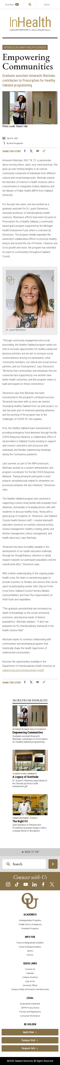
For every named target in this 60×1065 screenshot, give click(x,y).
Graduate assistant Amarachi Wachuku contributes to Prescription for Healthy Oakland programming (30, 739)
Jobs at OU (30, 981)
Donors (30, 955)
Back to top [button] (30, 851)
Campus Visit (28, 1040)
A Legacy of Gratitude (25, 776)
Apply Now (28, 1032)
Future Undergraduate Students (30, 942)
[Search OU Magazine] (8, 864)
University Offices (30, 985)
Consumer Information (30, 1016)
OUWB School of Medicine (30, 924)
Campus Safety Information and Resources (30, 989)
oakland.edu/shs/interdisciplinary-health (23, 670)
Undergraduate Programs (30, 920)
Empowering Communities (27, 732)
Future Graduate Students (30, 947)
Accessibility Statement (30, 1004)
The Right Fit (20, 821)
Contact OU (30, 969)
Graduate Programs (30, 928)
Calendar (30, 973)
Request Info (28, 1048)
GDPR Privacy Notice (30, 1008)
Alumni (30, 951)
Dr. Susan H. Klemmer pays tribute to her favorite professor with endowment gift (29, 783)
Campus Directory (30, 977)
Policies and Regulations (30, 1012)
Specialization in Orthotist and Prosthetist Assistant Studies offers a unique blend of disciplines (29, 827)
